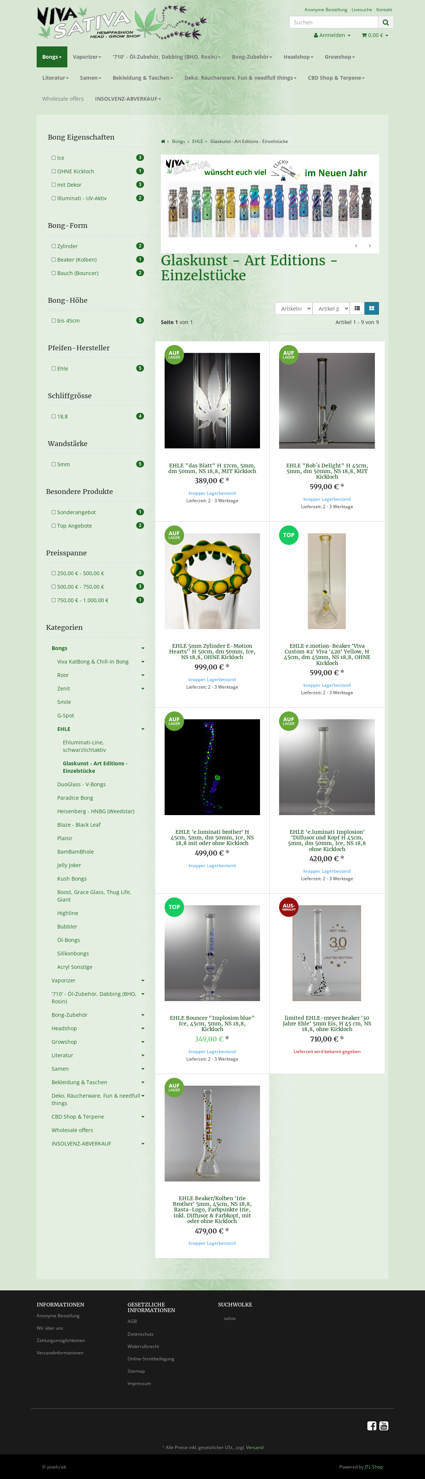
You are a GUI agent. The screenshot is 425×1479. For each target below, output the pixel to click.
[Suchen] (333, 22)
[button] (357, 308)
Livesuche (362, 9)
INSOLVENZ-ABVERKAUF (128, 98)
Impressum (139, 1383)
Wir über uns (50, 1327)
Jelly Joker (69, 865)
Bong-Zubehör (252, 56)
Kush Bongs (72, 878)
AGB (132, 1321)
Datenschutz (141, 1333)
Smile (64, 701)
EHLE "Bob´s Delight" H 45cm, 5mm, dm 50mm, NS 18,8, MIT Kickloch (327, 471)
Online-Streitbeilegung (151, 1358)
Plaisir (65, 838)
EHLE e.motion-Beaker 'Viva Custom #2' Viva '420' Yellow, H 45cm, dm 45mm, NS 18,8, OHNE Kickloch (327, 655)
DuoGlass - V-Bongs (81, 784)
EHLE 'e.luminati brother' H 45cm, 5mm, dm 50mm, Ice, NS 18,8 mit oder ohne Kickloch (212, 838)
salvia (230, 1318)
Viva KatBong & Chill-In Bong (103, 661)
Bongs (52, 56)
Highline (67, 913)
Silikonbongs (73, 953)
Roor (103, 675)
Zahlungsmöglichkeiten (61, 1340)
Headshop (299, 56)
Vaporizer (87, 56)
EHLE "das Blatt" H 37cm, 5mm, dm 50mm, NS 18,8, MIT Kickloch (212, 468)
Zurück (356, 246)
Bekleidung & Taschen (143, 77)
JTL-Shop (374, 1466)
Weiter (369, 246)
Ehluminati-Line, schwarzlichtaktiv (84, 746)
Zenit (103, 688)
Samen (90, 77)
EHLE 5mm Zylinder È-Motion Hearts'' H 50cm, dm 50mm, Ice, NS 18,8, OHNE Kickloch (212, 652)
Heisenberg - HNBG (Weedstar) (95, 811)
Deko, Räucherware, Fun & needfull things (240, 77)
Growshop (340, 56)
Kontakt (384, 9)
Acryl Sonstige (74, 966)
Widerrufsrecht (143, 1346)
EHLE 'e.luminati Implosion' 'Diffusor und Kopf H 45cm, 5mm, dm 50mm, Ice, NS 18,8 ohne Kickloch (327, 841)
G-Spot (65, 715)
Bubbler (67, 926)
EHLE (103, 729)
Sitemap (136, 1370)
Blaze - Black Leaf (79, 824)
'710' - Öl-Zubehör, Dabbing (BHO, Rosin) (167, 56)
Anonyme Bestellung (326, 9)
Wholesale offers (63, 98)
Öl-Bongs (68, 939)
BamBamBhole (75, 851)
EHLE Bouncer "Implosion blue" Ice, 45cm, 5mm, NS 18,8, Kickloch (212, 1024)
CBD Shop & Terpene (336, 77)
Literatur (55, 77)
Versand (254, 1447)
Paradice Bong (75, 797)
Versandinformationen (60, 1352)
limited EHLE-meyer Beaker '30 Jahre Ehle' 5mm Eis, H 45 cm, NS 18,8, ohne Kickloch (327, 1024)
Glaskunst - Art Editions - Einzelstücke (95, 767)
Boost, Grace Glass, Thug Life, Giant (94, 895)
